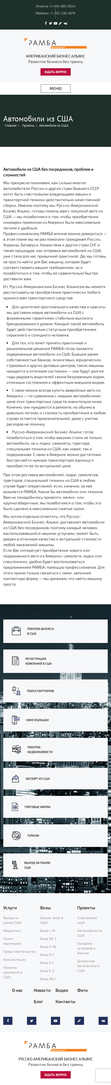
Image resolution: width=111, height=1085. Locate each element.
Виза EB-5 (48, 938)
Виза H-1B (48, 946)
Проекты (28, 125)
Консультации (14, 959)
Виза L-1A (47, 930)
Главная (10, 125)
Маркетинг (12, 930)
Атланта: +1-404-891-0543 (55, 6)
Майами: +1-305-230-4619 (55, 13)
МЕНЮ (56, 88)
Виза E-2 (47, 971)
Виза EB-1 (48, 979)
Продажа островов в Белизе (86, 948)
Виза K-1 (47, 963)
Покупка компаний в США (12, 972)
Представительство (19, 951)
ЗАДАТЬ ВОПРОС (55, 72)
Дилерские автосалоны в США (88, 965)
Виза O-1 (47, 954)
